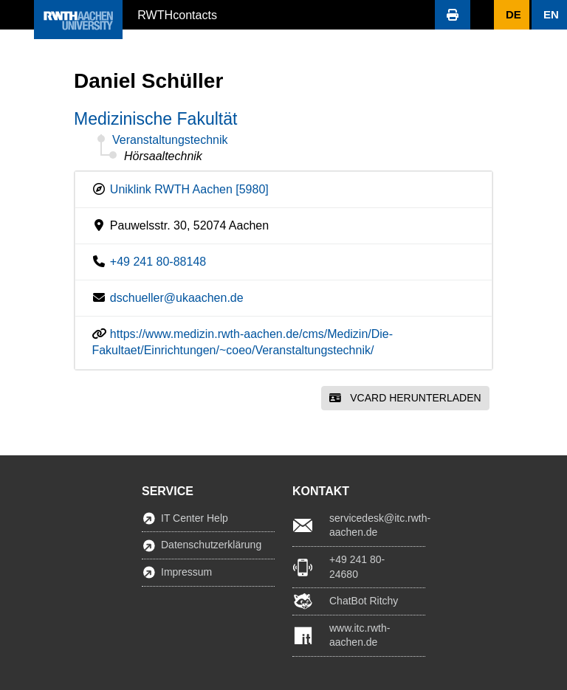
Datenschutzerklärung (211, 545)
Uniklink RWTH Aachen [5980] (189, 189)
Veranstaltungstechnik (170, 140)
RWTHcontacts (177, 14)
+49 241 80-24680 (357, 566)
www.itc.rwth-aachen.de (359, 635)
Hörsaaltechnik (163, 156)
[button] (17, 15)
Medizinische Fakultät (155, 118)
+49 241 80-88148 (158, 261)
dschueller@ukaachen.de (177, 297)
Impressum (186, 572)
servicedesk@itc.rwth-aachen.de (377, 525)
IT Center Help (194, 518)
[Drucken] (452, 15)
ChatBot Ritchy (363, 601)
